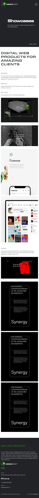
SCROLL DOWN (32, 44)
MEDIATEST (35, 494)
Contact (3, 468)
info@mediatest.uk (5, 487)
